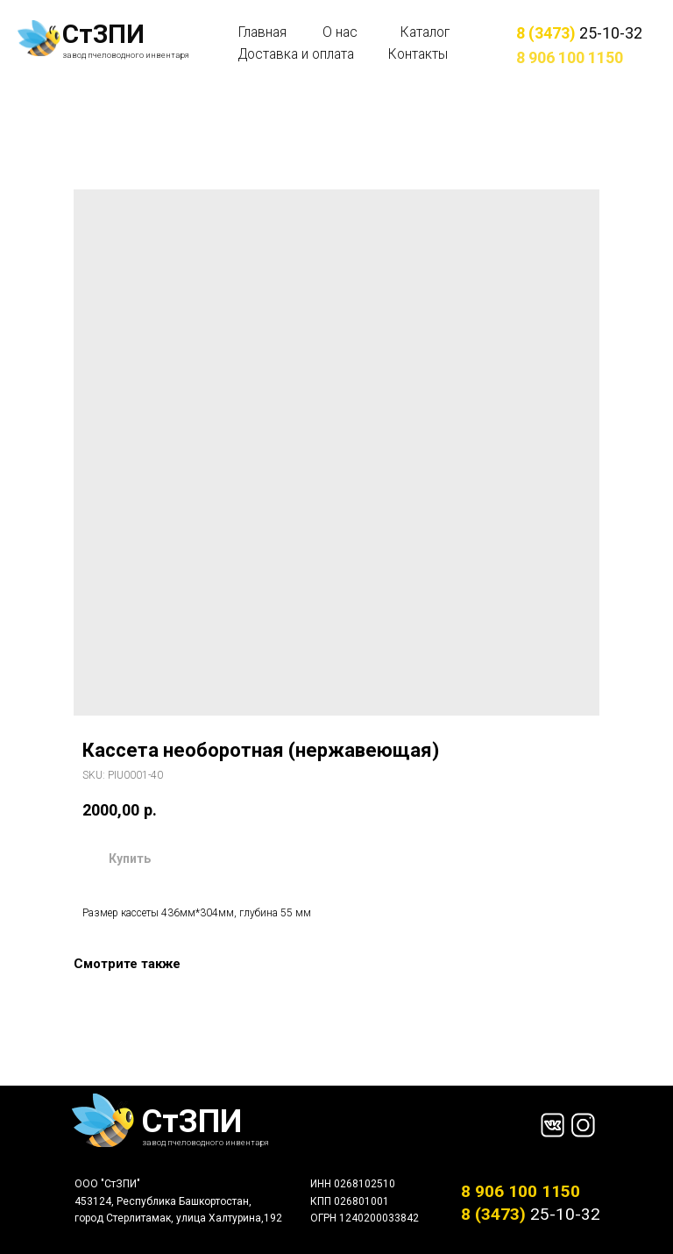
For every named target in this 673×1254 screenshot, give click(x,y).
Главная (262, 32)
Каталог (425, 32)
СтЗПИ (103, 34)
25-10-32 (579, 33)
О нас (340, 32)
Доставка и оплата (296, 54)
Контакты (418, 54)
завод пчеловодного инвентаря (125, 55)
